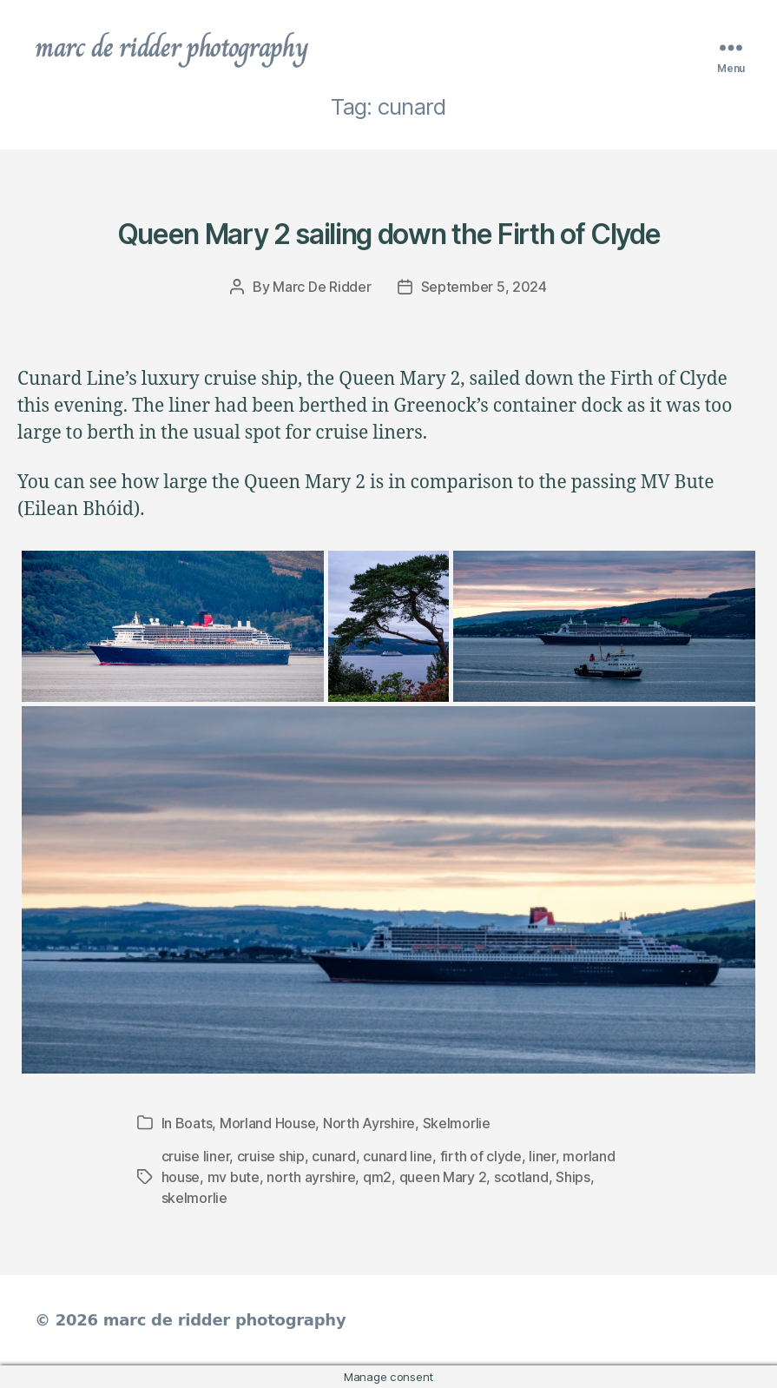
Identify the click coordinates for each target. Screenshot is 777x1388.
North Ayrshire (369, 1123)
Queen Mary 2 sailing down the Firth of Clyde (388, 234)
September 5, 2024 (484, 286)
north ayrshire (311, 1177)
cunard (333, 1156)
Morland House (268, 1123)
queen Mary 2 (443, 1177)
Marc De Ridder (322, 286)
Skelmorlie (457, 1123)
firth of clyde (481, 1156)
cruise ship (271, 1156)
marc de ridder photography (171, 47)
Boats (194, 1123)
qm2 (377, 1177)
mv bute (233, 1177)
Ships (573, 1177)
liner (542, 1156)
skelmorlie (194, 1197)
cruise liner (195, 1156)
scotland (521, 1177)
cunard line (397, 1156)
